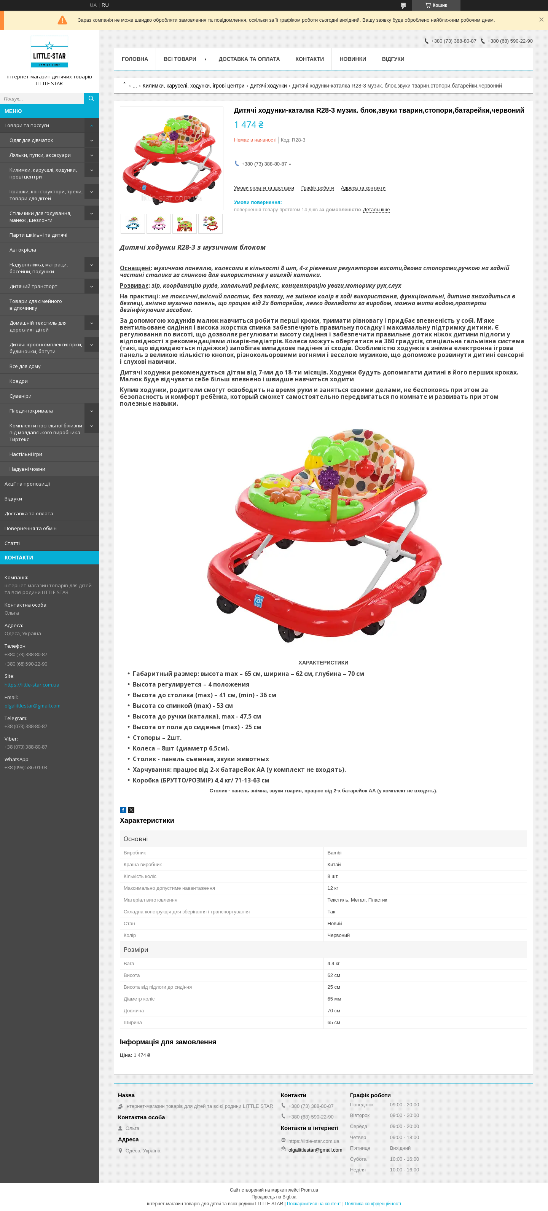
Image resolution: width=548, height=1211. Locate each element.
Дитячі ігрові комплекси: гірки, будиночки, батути (46, 348)
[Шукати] (91, 98)
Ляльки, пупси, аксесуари (40, 154)
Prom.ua (309, 1190)
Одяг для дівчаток (31, 140)
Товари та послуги (27, 125)
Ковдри (19, 381)
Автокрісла (23, 249)
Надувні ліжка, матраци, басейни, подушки (39, 268)
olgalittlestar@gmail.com (33, 705)
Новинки (352, 59)
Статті (12, 543)
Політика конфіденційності (373, 1203)
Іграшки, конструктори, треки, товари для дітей (46, 195)
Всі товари (180, 59)
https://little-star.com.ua (32, 684)
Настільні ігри (26, 454)
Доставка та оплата (29, 513)
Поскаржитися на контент (314, 1203)
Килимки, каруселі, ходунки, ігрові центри (43, 173)
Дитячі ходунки (268, 86)
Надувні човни (27, 468)
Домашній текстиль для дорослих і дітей (38, 326)
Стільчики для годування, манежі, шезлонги (40, 216)
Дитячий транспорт (33, 286)
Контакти (310, 59)
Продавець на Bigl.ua (274, 1197)
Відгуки (13, 498)
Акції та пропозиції (27, 483)
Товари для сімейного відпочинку (36, 304)
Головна (135, 59)
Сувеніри (21, 395)
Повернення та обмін (31, 528)
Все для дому (25, 366)
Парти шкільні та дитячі (38, 234)
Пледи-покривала (31, 410)
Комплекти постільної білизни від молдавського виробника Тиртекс (46, 432)
